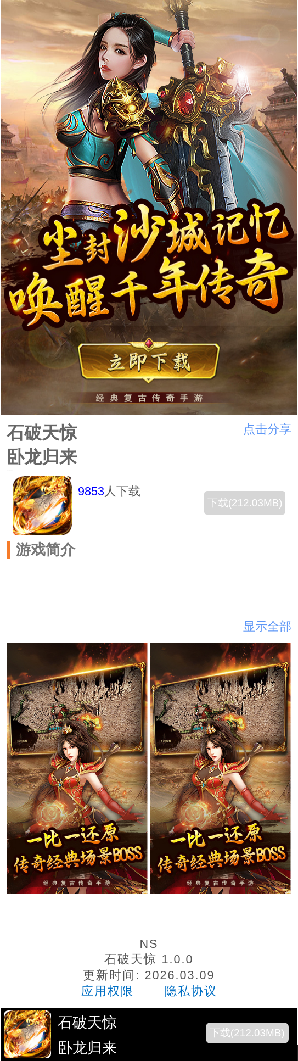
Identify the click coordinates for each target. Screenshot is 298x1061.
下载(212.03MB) (245, 503)
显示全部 (267, 626)
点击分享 (267, 429)
